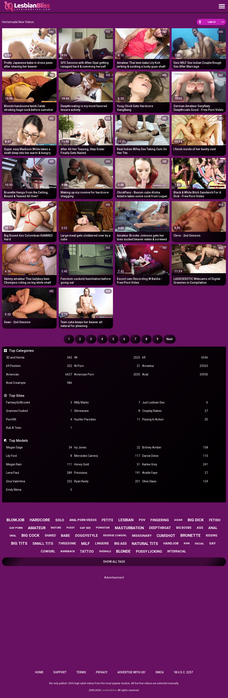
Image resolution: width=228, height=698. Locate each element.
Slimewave (107, 411)
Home (39, 672)
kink (187, 543)
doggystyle (86, 535)
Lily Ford (39, 456)
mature (56, 527)
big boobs (183, 527)
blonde (123, 551)
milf (85, 543)
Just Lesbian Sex (175, 402)
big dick (196, 519)
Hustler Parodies (107, 419)
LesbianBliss (109, 690)
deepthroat (160, 528)
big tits (19, 543)
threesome (67, 543)
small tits (43, 543)
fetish (214, 520)
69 (175, 357)
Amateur (175, 366)
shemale (105, 551)
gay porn (16, 527)
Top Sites (16, 395)
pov (142, 520)
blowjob (15, 519)
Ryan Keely (107, 481)
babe (65, 535)
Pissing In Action (175, 419)
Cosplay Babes (175, 411)
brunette (190, 535)
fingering (159, 520)
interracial (176, 551)
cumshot (166, 535)
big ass (120, 544)
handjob (171, 543)
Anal (175, 374)
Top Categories (21, 350)
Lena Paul (39, 473)
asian (178, 519)
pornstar (103, 527)
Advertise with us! (131, 672)
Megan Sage (39, 447)
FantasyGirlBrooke (39, 402)
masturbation (129, 528)
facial (199, 543)
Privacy (102, 672)
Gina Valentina (39, 481)
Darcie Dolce (175, 456)
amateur (37, 528)
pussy (70, 527)
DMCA (160, 672)
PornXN (39, 419)
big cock (30, 535)
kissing (211, 535)
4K (107, 357)
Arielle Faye (175, 473)
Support (59, 672)
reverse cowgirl (115, 535)
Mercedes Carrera (107, 456)
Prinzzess (107, 473)
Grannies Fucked (39, 411)
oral (12, 535)
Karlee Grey (175, 464)
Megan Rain (39, 464)
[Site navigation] (222, 6)
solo (59, 520)
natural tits (145, 543)
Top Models (18, 440)
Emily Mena (39, 490)
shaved (50, 535)
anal (213, 528)
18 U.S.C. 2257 (183, 672)
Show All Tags (114, 561)
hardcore (40, 519)
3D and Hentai (39, 357)
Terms (81, 672)
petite (107, 520)
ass (200, 528)
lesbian (126, 520)
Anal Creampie (39, 383)
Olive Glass (175, 481)
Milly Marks (107, 402)
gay (212, 543)
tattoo (87, 551)
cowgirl (48, 551)
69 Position (39, 366)
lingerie (102, 543)
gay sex (85, 527)
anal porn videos (83, 520)
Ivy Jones (107, 447)
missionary (142, 536)
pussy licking (149, 551)
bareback (68, 551)
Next (169, 339)
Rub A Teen (39, 428)
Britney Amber (175, 447)
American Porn (107, 374)
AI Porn (107, 366)
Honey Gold (107, 464)
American (39, 374)
